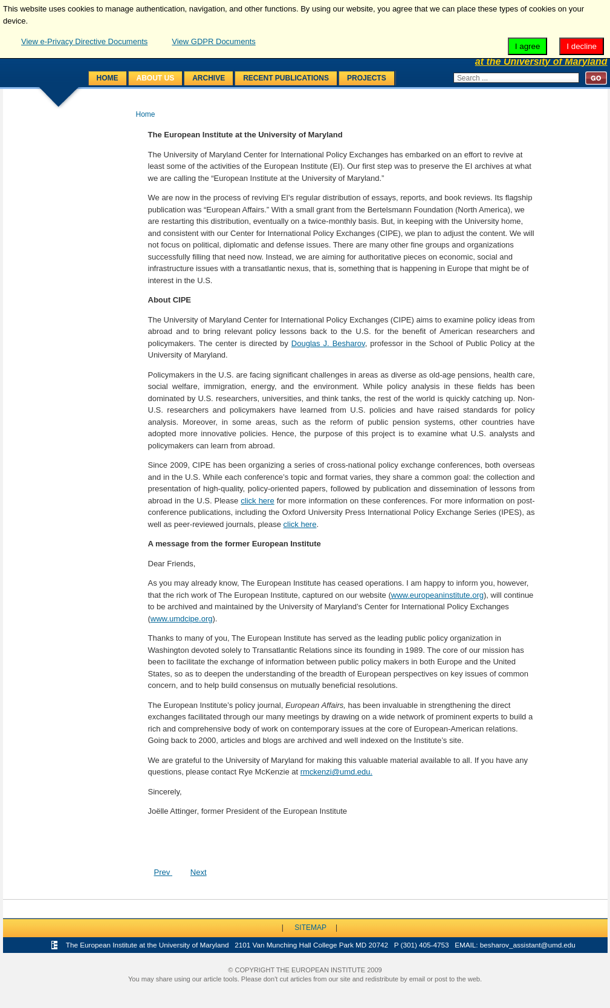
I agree (527, 46)
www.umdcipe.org (182, 618)
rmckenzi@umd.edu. (336, 771)
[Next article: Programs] (198, 872)
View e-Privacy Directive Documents (84, 41)
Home (107, 78)
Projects (366, 78)
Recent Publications (286, 78)
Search (596, 77)
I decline (581, 46)
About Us (156, 78)
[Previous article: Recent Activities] (163, 872)
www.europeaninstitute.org (437, 595)
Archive (208, 78)
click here (257, 500)
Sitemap (310, 927)
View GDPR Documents (213, 41)
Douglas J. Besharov (328, 343)
